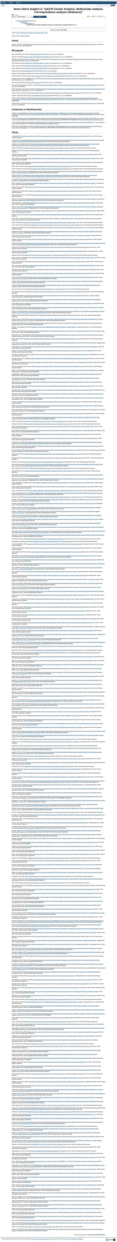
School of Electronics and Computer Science (43, 1239)
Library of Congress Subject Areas (25, 20)
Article (18, 32)
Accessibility (80, 1239)
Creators (58, 29)
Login (2, 5)
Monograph (24, 32)
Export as (14, 16)
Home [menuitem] (4, 2)
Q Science (22, 22)
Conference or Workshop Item (35, 32)
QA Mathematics (28, 23)
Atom (89, 16)
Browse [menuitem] (18, 2)
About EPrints (73, 1239)
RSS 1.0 (95, 16)
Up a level (15, 15)
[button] (40, 17)
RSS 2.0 (102, 16)
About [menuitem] (11, 2)
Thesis (46, 32)
